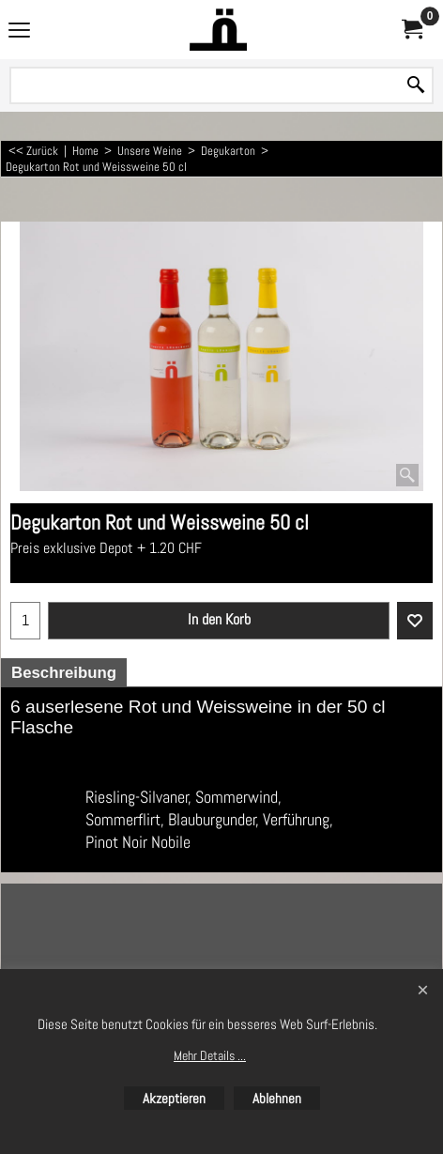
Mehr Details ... (210, 1055)
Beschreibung (63, 673)
